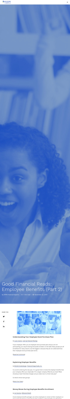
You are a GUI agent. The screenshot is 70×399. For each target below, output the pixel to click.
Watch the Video (18, 381)
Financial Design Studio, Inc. (34, 366)
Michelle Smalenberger (20, 366)
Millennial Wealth (26, 393)
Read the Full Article (19, 354)
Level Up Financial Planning (30, 341)
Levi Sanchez (17, 393)
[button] (67, 2)
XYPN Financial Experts (11, 295)
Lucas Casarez (18, 341)
